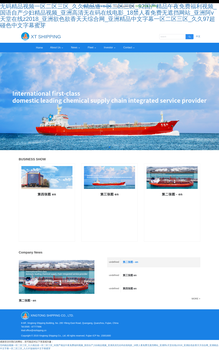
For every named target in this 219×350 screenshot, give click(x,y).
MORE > (196, 298)
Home (39, 47)
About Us (55, 47)
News (74, 47)
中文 (198, 36)
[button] (107, 147)
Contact (127, 47)
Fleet (90, 47)
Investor (108, 47)
